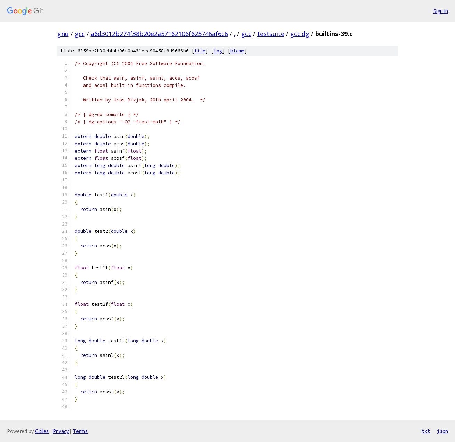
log (218, 51)
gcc (80, 34)
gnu (63, 34)
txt (426, 431)
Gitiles (42, 431)
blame (237, 51)
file (199, 51)
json (442, 431)
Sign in (440, 11)
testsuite (270, 34)
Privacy (61, 431)
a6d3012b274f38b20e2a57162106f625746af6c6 (159, 34)
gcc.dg (299, 34)
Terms (80, 431)
